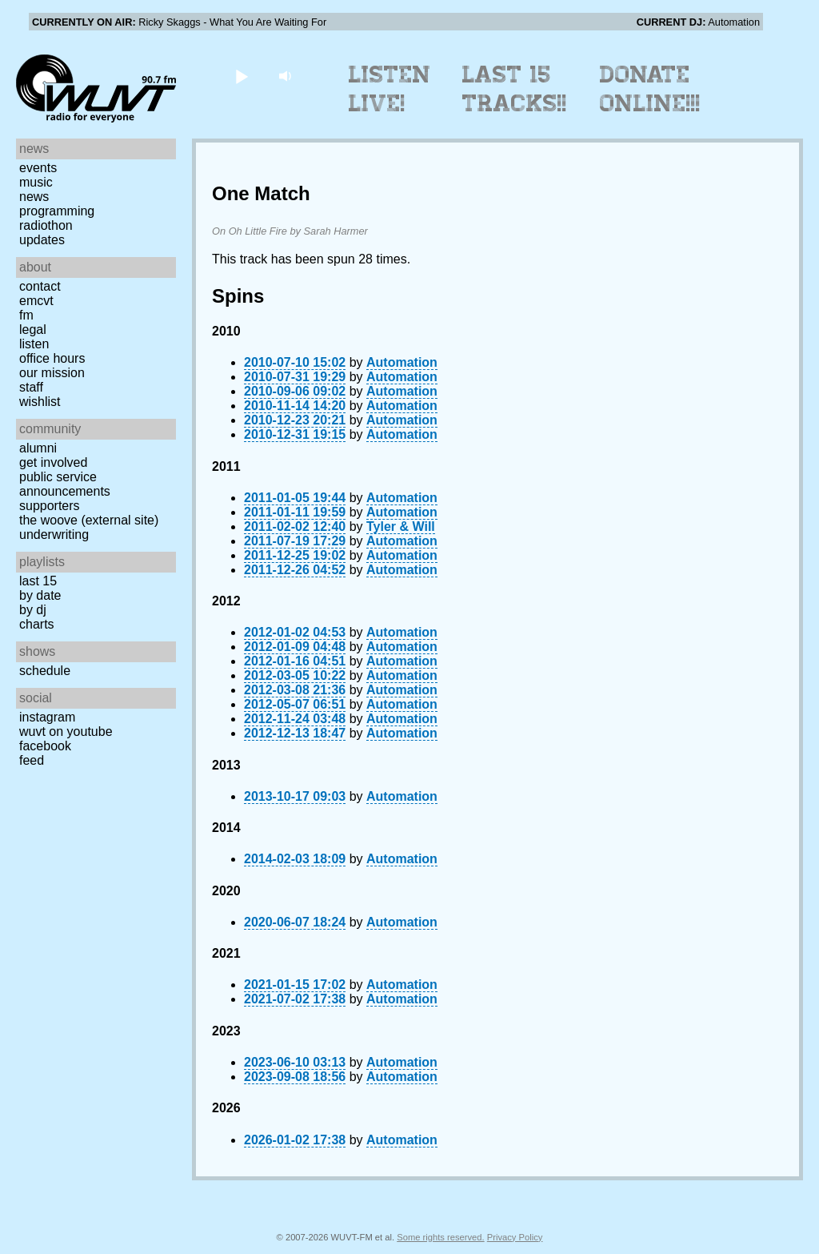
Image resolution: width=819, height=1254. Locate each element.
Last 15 (38, 581)
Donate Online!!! (650, 89)
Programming (56, 211)
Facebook (45, 746)
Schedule (44, 670)
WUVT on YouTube (66, 731)
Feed (31, 760)
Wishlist (40, 401)
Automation (401, 362)
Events (38, 168)
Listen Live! (390, 89)
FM (26, 315)
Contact (40, 286)
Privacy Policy (515, 1237)
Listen (34, 344)
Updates (42, 240)
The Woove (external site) (88, 520)
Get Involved (53, 462)
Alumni (38, 448)
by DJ (32, 610)
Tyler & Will (400, 526)
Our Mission (52, 373)
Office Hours (52, 358)
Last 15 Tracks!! (514, 89)
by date (40, 595)
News (34, 196)
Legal (32, 329)
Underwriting (54, 534)
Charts (36, 624)
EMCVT (36, 300)
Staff (31, 387)
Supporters (49, 505)
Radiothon (46, 225)
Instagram (47, 717)
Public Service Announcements (64, 484)
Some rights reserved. (440, 1237)
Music (36, 182)
